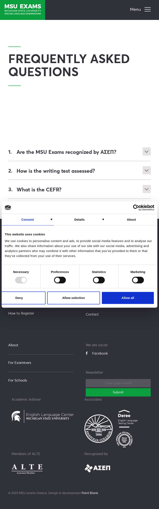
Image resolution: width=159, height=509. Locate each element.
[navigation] (141, 9)
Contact (92, 314)
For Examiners (19, 362)
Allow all (128, 298)
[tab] (79, 152)
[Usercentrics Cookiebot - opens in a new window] (136, 207)
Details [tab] (79, 219)
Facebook (97, 353)
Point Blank (90, 492)
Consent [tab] (27, 219)
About (13, 345)
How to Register (21, 313)
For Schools (17, 380)
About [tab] (131, 219)
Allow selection (73, 298)
